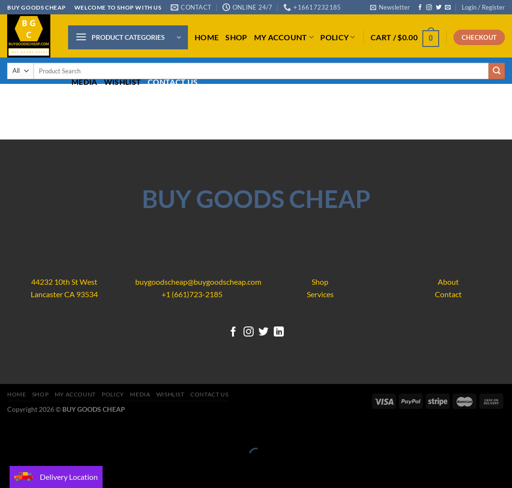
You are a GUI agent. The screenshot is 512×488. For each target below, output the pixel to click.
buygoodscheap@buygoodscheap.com (198, 281)
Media (84, 81)
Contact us (173, 81)
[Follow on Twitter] (439, 7)
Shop (236, 37)
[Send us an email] (448, 7)
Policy (337, 37)
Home (207, 37)
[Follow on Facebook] (420, 7)
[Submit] (497, 71)
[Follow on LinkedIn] (279, 332)
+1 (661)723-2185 (192, 294)
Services (320, 294)
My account (284, 37)
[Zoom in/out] (37, 431)
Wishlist (122, 81)
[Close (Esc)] (9, 431)
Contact (448, 294)
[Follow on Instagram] (429, 7)
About (448, 281)
